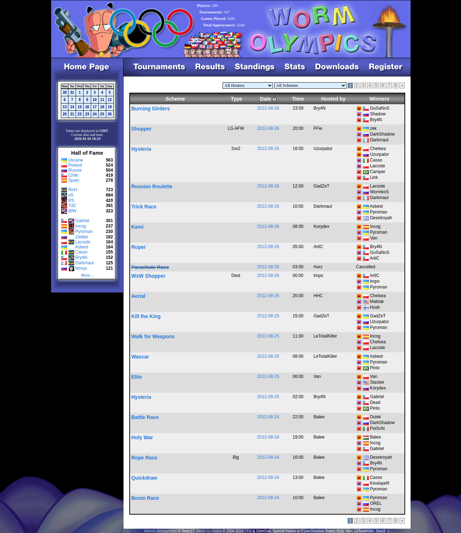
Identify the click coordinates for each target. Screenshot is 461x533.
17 (95, 107)
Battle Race (145, 417)
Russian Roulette (152, 186)
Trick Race (144, 207)
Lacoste (82, 242)
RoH (72, 189)
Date (265, 99)
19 (110, 107)
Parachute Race (150, 267)
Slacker (377, 382)
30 (65, 92)
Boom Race (145, 498)
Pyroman (84, 231)
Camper (377, 171)
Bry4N (81, 257)
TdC (72, 205)
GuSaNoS (379, 108)
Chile (73, 175)
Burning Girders (150, 108)
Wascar (140, 357)
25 (102, 114)
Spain (74, 180)
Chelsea (378, 148)
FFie (248, 531)
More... (87, 275)
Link (374, 177)
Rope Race (144, 458)
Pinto (375, 367)
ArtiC (375, 258)
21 (72, 114)
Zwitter (81, 236)
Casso (81, 252)
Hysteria (141, 149)
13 (65, 107)
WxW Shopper (148, 276)
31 (72, 92)
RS (71, 200)
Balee (375, 437)
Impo (375, 281)
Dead (375, 402)
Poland (75, 165)
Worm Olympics (208, 531)
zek (373, 128)
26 (110, 114)
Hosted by (333, 99)
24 (95, 114)
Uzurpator (379, 154)
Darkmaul (84, 262)
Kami (137, 227)
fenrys (81, 268)
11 (102, 100)
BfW (72, 210)
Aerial (138, 296)
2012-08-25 (268, 295)
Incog (80, 226)
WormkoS (379, 191)
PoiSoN (377, 428)
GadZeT (378, 315)
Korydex (378, 388)
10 (95, 100)
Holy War (142, 437)
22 (80, 114)
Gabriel (82, 220)
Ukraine (75, 160)
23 (87, 114)
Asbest (81, 247)
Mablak (377, 301)
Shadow (377, 113)
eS (71, 195)
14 (72, 107)
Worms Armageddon (160, 531)
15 (80, 107)
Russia (75, 170)
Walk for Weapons (153, 336)
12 (110, 100)
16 (87, 107)
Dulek (375, 416)
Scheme (175, 99)
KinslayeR (379, 483)
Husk (375, 307)
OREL (376, 503)
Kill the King (146, 316)
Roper (138, 247)
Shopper (141, 129)
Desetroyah (381, 217)
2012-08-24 (268, 416)
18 (102, 107)
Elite (136, 377)
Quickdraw (144, 478)
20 (65, 114)
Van (373, 238)
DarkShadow (382, 134)
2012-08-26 (268, 108)
